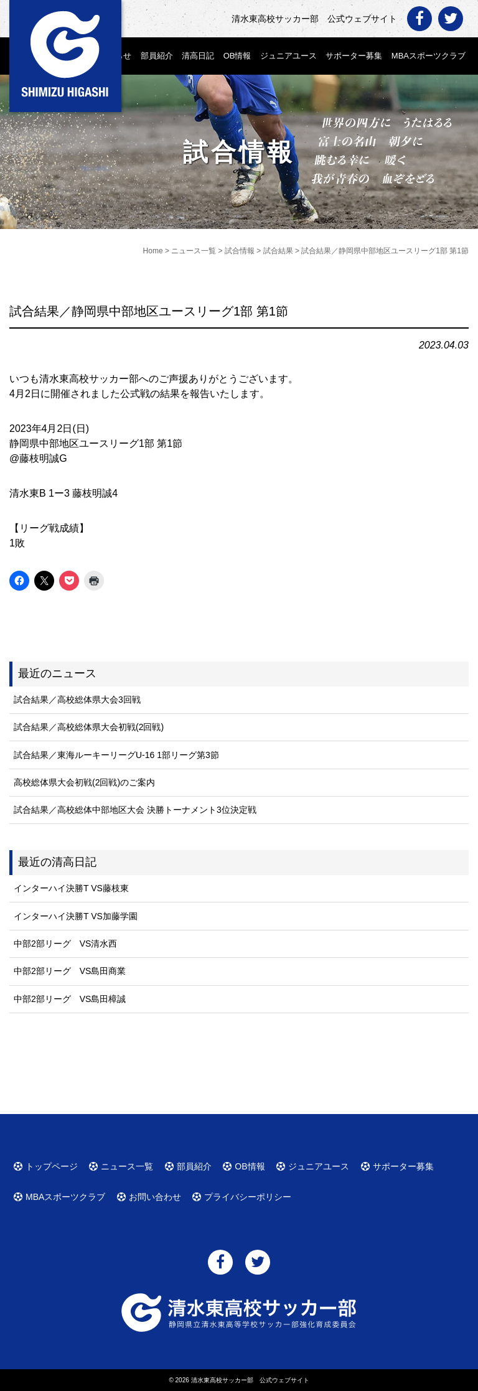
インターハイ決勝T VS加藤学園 (76, 916)
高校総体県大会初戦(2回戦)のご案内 (84, 782)
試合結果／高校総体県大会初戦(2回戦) (89, 727)
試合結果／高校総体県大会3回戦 (77, 700)
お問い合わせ (155, 1197)
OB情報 (237, 55)
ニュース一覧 (127, 1166)
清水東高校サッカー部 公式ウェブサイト (250, 1380)
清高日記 (198, 55)
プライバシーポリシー (247, 1197)
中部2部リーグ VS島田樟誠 (70, 999)
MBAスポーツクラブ (428, 55)
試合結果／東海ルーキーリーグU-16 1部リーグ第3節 (116, 755)
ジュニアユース (288, 55)
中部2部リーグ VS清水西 (65, 943)
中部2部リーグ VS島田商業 (70, 971)
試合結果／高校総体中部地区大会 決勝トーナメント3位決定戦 (135, 810)
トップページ (52, 1166)
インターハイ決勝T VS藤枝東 (71, 888)
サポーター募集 (354, 55)
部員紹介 (157, 55)
